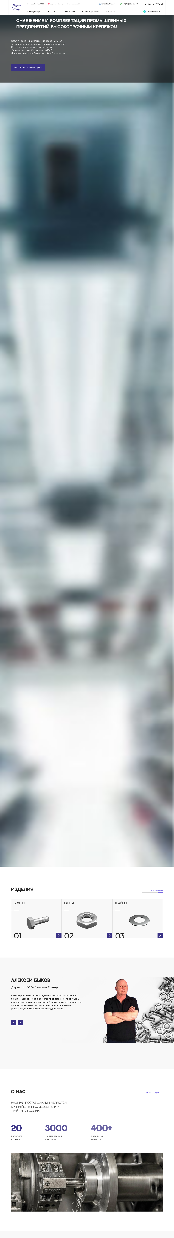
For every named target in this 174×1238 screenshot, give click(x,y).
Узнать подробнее (154, 1093)
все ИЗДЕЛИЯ (157, 890)
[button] (153, 11)
